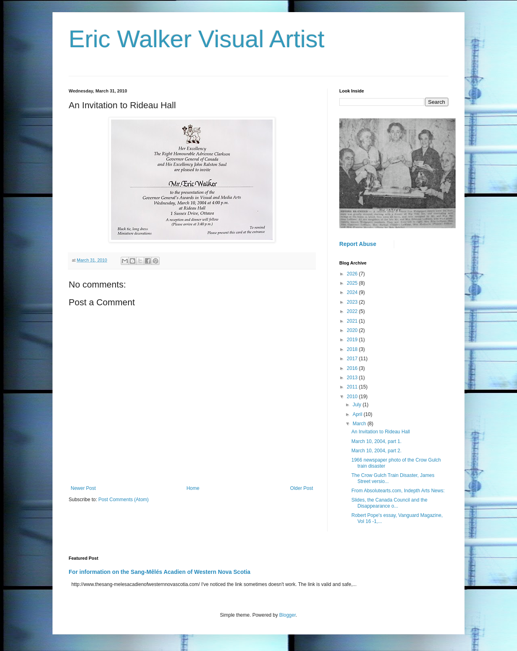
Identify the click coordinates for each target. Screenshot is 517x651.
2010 (353, 396)
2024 (353, 292)
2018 (353, 349)
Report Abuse (357, 244)
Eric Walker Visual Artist (197, 38)
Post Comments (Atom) (123, 499)
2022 (353, 311)
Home (193, 488)
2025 (353, 283)
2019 (353, 339)
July (358, 404)
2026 (353, 274)
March (360, 423)
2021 (353, 321)
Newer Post (83, 488)
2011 (353, 387)
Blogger (287, 615)
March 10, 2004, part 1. (376, 441)
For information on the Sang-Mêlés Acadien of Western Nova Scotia (159, 572)
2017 (353, 358)
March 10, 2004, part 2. (376, 451)
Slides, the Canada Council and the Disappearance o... (389, 502)
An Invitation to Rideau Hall (380, 432)
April (358, 414)
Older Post (301, 488)
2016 (353, 368)
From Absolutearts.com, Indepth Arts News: (398, 491)
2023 (353, 302)
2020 (353, 330)
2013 (353, 377)
